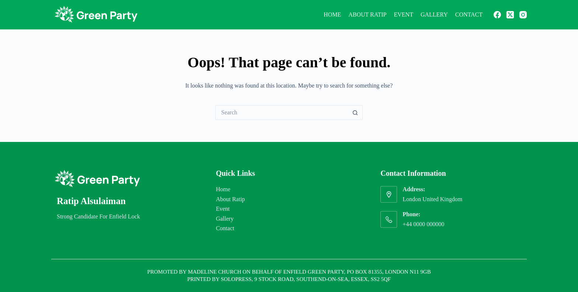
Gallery (434, 14)
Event (403, 14)
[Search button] (355, 112)
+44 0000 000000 (423, 224)
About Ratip (367, 14)
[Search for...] (281, 112)
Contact (469, 14)
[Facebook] (497, 14)
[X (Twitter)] (510, 14)
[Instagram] (523, 14)
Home (332, 14)
